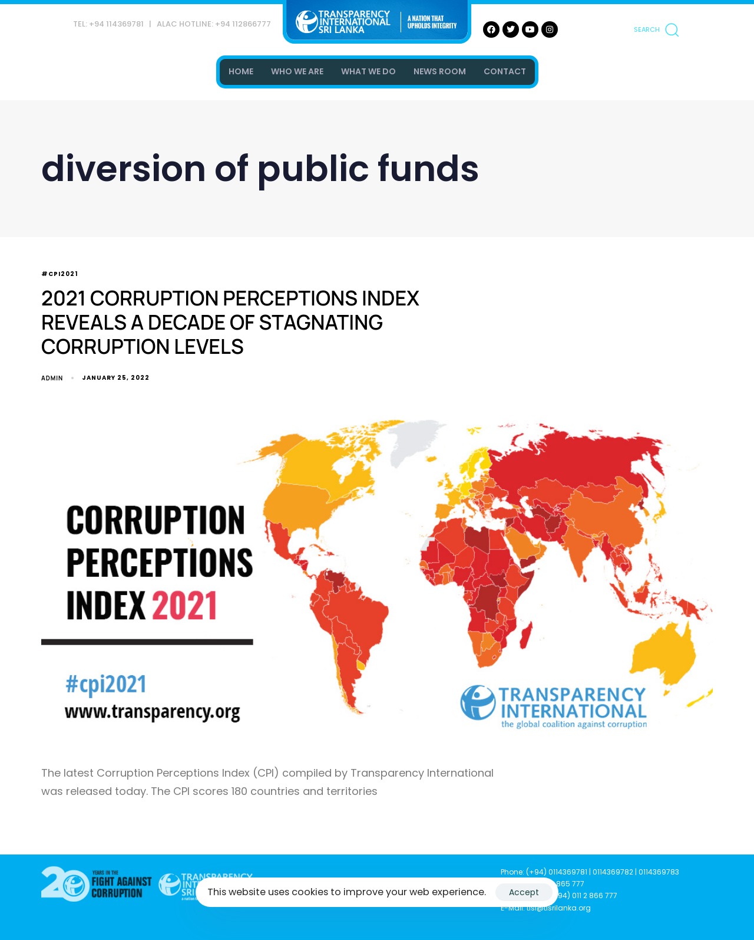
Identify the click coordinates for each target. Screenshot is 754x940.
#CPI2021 (59, 274)
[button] (656, 29)
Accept (524, 892)
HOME (241, 71)
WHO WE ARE (297, 71)
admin (52, 378)
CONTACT (505, 71)
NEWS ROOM (440, 71)
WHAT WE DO (368, 71)
